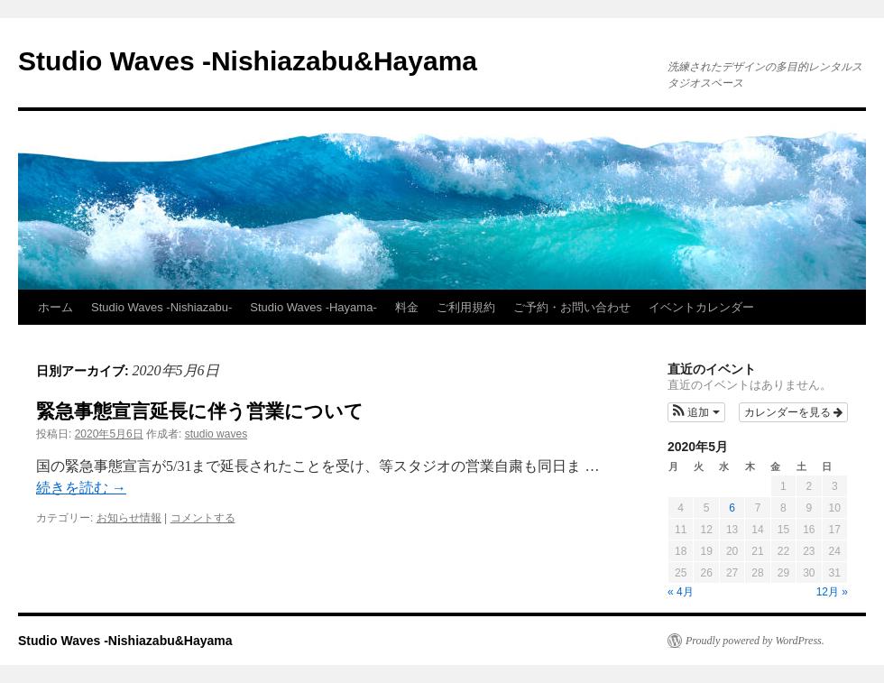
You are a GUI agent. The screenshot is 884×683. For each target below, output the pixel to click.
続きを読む (81, 487)
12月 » (832, 592)
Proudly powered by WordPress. (755, 640)
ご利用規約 (466, 307)
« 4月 (681, 592)
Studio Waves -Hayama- (313, 307)
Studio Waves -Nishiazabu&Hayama (247, 61)
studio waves (216, 434)
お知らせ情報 (129, 518)
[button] (696, 412)
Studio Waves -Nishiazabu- (161, 307)
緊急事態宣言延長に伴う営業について (200, 411)
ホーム (55, 307)
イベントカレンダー (701, 307)
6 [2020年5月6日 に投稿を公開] (732, 508)
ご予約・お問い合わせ (572, 307)
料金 (407, 307)
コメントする (202, 518)
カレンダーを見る (793, 412)
